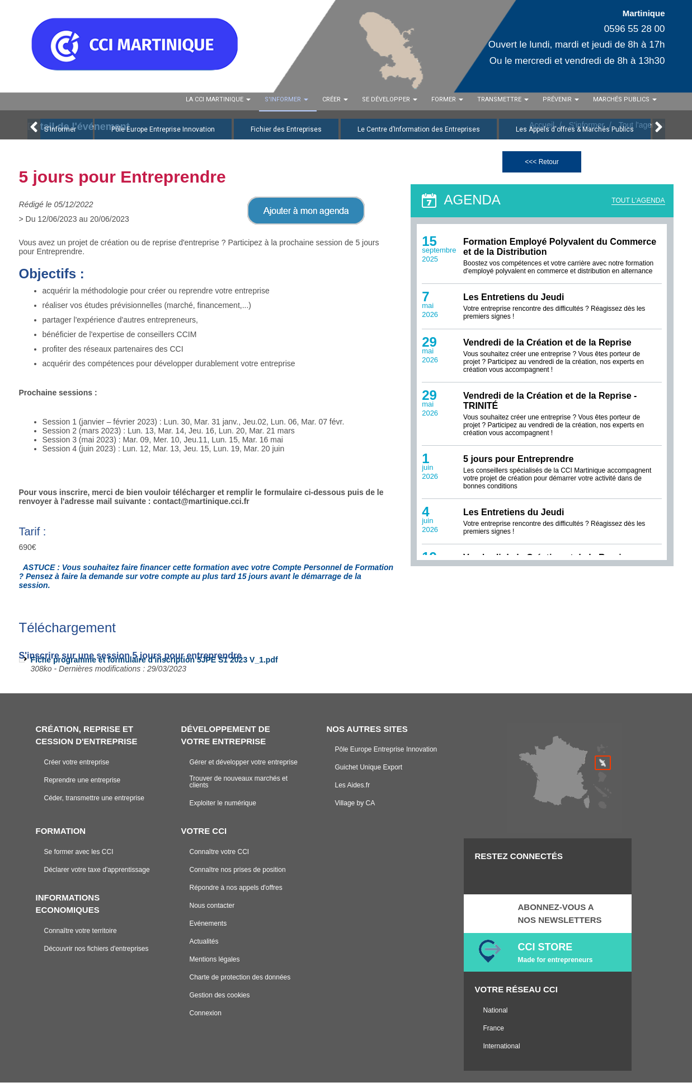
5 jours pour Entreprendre (518, 464)
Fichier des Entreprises (286, 134)
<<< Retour (541, 166)
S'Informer (60, 134)
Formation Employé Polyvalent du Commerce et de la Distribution (559, 252)
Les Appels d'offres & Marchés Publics (575, 134)
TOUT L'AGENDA (638, 205)
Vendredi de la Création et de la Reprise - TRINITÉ (550, 406)
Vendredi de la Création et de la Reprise (547, 347)
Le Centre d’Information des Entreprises (418, 134)
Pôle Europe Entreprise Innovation (163, 134)
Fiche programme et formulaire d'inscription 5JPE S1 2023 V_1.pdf (154, 664)
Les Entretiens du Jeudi (513, 302)
